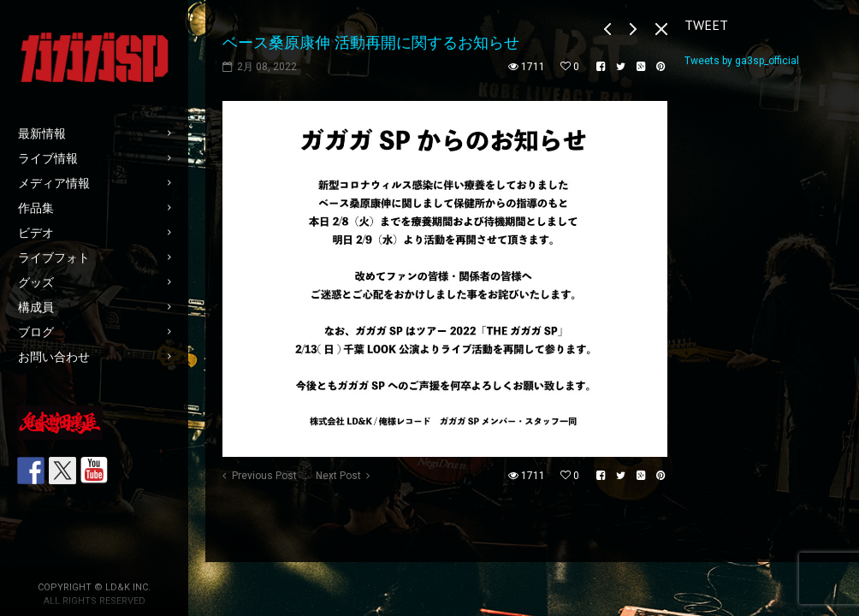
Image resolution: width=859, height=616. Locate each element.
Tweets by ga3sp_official (741, 61)
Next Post (338, 476)
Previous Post (264, 476)
